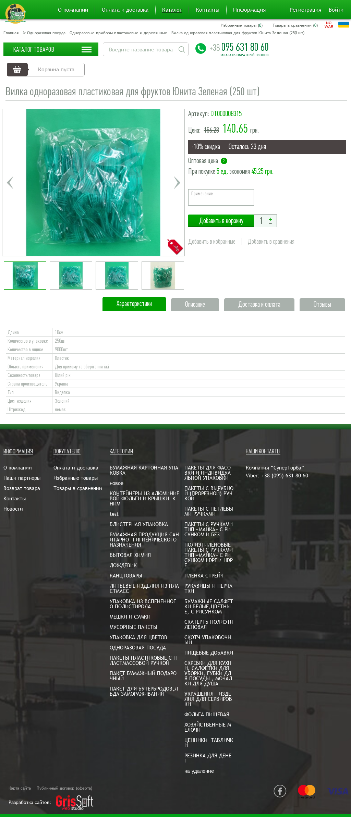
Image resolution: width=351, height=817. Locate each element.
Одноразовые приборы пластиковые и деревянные (118, 33)
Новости (13, 508)
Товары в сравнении (77, 488)
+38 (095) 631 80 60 (285, 475)
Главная (11, 33)
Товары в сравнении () (295, 25)
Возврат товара (21, 488)
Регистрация (305, 10)
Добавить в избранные (211, 241)
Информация (249, 10)
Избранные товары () (242, 25)
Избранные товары (75, 477)
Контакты (207, 10)
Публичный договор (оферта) (64, 788)
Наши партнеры (21, 477)
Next (176, 182)
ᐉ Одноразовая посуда (44, 33)
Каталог (172, 10)
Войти (336, 10)
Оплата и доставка (125, 10)
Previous (10, 182)
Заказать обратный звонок (244, 55)
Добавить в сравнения (271, 241)
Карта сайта (20, 788)
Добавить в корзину (221, 221)
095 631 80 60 (239, 47)
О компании (73, 10)
